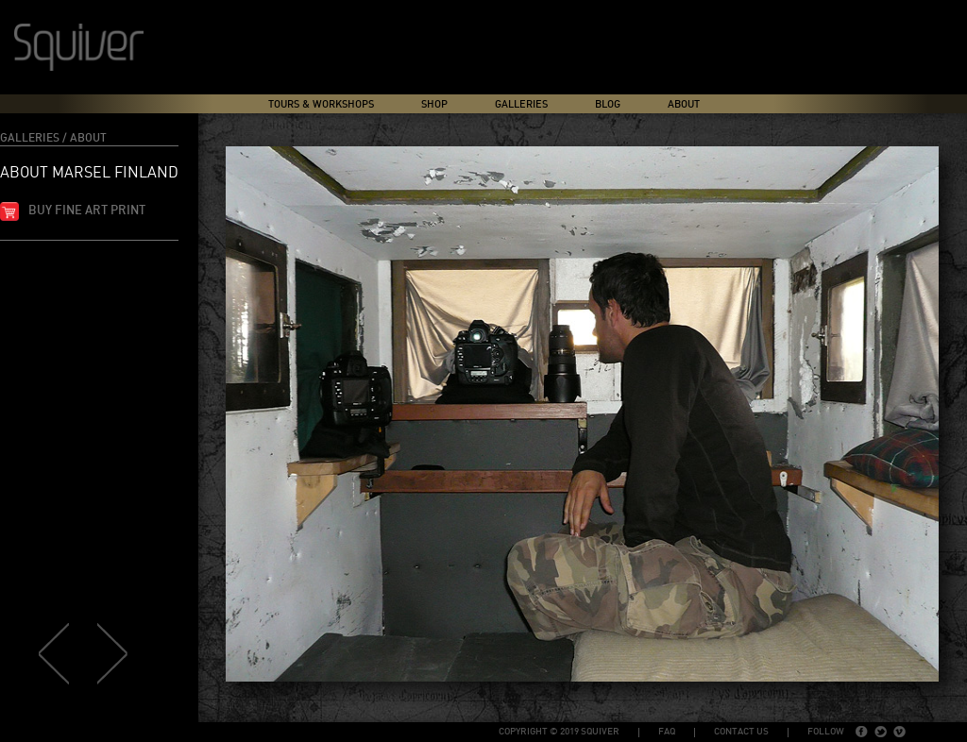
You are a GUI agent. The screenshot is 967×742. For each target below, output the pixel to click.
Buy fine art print (86, 211)
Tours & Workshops (321, 104)
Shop (434, 104)
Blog (607, 104)
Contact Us (741, 731)
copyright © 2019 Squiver (559, 731)
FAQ (666, 731)
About (684, 104)
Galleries (521, 104)
